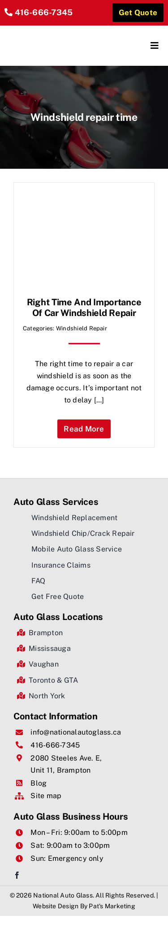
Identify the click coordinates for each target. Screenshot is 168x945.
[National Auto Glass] (44, 33)
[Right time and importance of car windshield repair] (84, 197)
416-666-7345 (44, 12)
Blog (38, 783)
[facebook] (17, 875)
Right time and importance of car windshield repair (84, 307)
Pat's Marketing (112, 906)
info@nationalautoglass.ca (75, 732)
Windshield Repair (81, 328)
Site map (45, 795)
